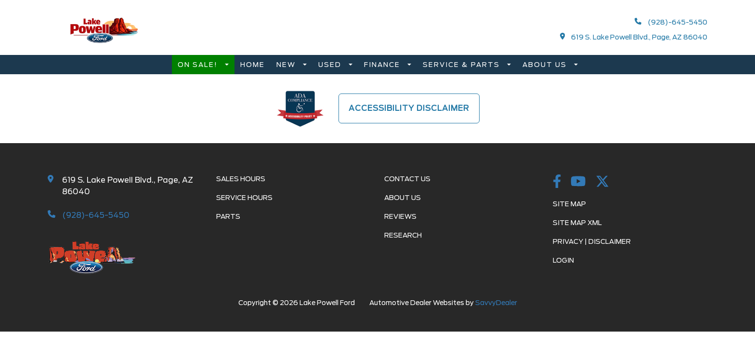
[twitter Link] (602, 182)
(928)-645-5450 (671, 22)
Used (331, 64)
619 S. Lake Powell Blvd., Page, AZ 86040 (634, 37)
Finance (383, 64)
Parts (228, 216)
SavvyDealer (496, 303)
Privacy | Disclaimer (592, 241)
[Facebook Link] (557, 182)
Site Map (569, 204)
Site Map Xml (577, 223)
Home (252, 64)
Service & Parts (462, 64)
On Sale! (199, 64)
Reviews (400, 216)
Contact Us (407, 179)
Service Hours (244, 197)
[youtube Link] (578, 182)
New (287, 64)
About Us (545, 64)
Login (563, 260)
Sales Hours (240, 179)
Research (403, 235)
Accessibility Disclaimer (409, 108)
